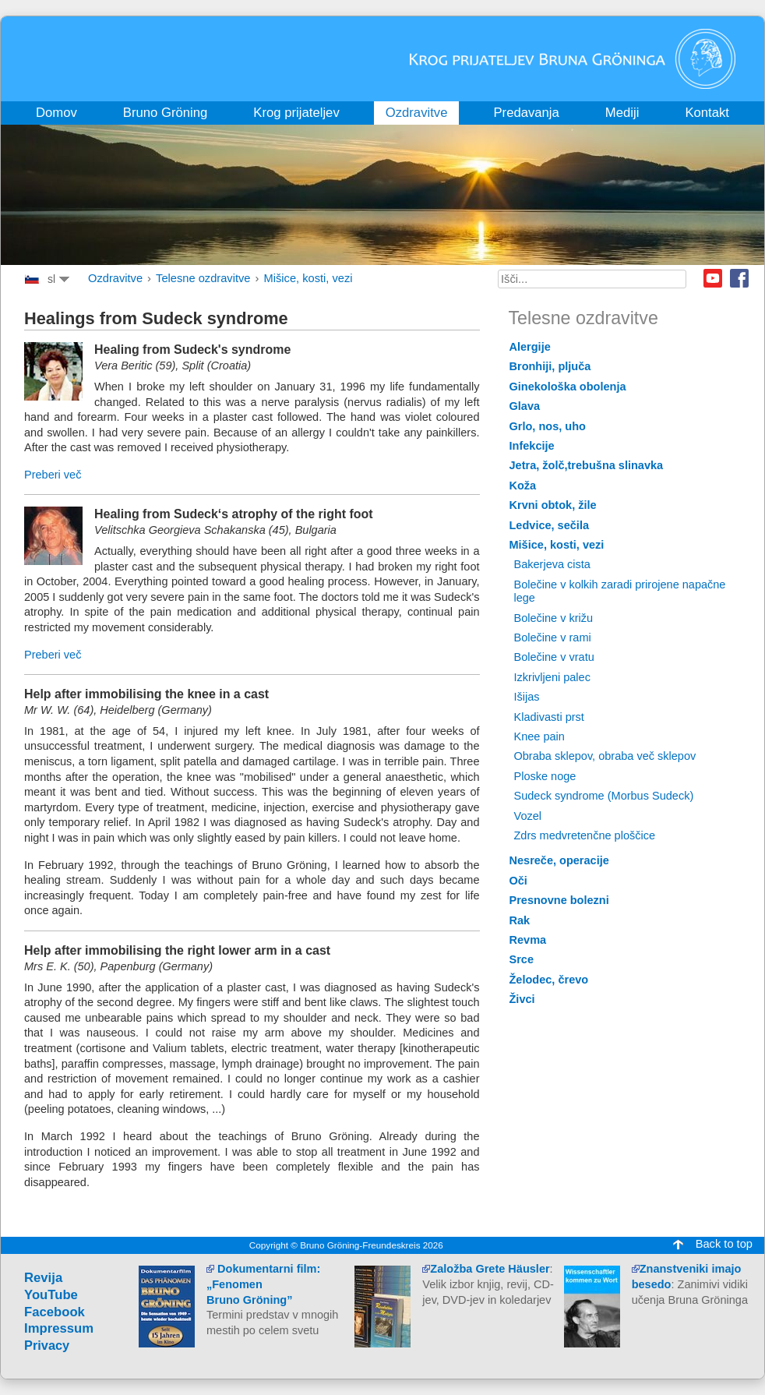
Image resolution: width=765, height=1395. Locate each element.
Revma (528, 940)
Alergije (530, 347)
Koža (523, 485)
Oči (518, 880)
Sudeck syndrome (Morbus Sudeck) (604, 795)
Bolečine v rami (552, 637)
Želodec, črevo (549, 979)
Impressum (58, 1328)
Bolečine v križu (554, 618)
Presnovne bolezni (559, 900)
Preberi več (52, 474)
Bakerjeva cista (552, 564)
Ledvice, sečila (549, 525)
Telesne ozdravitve (203, 278)
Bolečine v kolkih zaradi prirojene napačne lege (620, 591)
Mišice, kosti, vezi (308, 278)
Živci (522, 999)
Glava (525, 406)
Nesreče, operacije (559, 860)
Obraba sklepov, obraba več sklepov (605, 756)
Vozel (528, 816)
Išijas (527, 696)
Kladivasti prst (549, 717)
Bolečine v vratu (554, 657)
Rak (520, 920)
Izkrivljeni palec (552, 677)
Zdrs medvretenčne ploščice (585, 835)
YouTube (51, 1294)
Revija (43, 1277)
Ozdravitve (115, 278)
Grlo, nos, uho (547, 426)
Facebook (739, 278)
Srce (521, 959)
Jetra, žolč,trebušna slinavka (586, 465)
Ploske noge (545, 776)
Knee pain (539, 736)
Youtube (712, 278)
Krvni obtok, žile (553, 505)
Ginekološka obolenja (567, 386)
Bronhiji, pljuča (550, 366)
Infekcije (532, 446)
